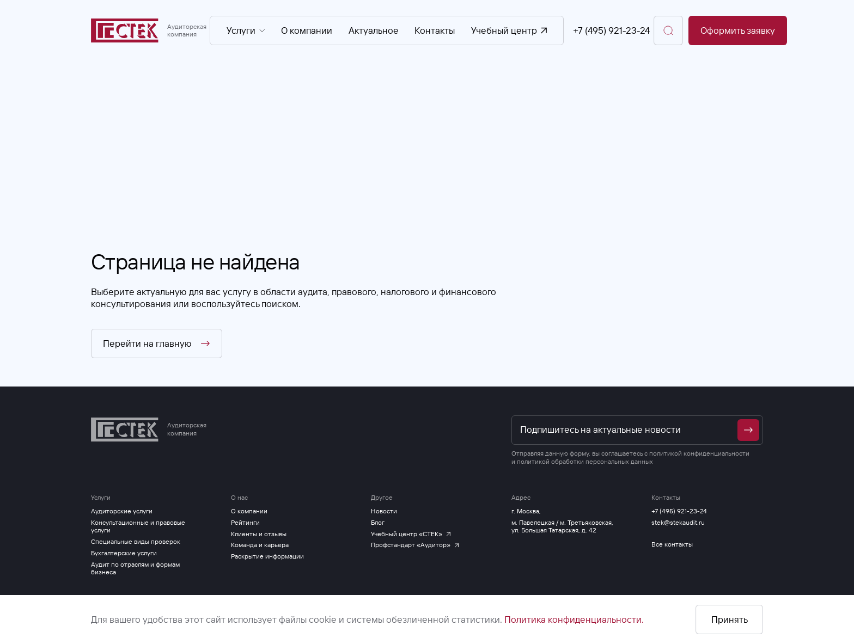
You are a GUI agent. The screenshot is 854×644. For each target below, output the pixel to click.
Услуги (246, 30)
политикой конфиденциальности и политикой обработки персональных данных (630, 457)
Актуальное (374, 30)
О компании (306, 30)
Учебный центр (509, 30)
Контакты (434, 30)
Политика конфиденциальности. (574, 619)
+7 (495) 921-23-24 (611, 30)
